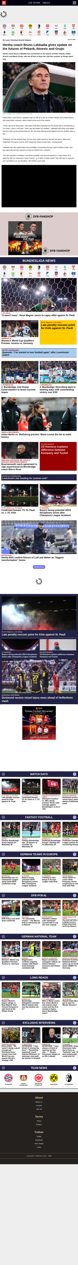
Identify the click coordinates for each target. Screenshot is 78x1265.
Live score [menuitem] (34, 3)
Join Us (39, 1202)
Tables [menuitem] (46, 3)
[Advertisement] (39, 37)
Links (39, 1240)
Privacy (39, 1217)
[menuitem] (5, 3)
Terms (39, 1214)
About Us (39, 1195)
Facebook (39, 1233)
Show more (39, 660)
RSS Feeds (39, 1236)
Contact (39, 1198)
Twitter (38, 1229)
